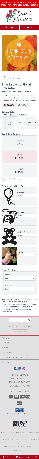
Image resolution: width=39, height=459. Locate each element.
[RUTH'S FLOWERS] (19, 22)
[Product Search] (20, 320)
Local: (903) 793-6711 (19, 385)
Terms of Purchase (26, 447)
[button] (19, 410)
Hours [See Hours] (32, 457)
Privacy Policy (10, 447)
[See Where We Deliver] (19, 332)
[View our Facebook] (15, 369)
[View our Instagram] (23, 369)
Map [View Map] (19, 457)
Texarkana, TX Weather (10, 440)
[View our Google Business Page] (19, 369)
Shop (9, 27)
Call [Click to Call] (6, 457)
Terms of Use (19, 450)
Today (23, 115)
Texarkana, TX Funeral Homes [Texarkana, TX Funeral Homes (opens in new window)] (13, 432)
